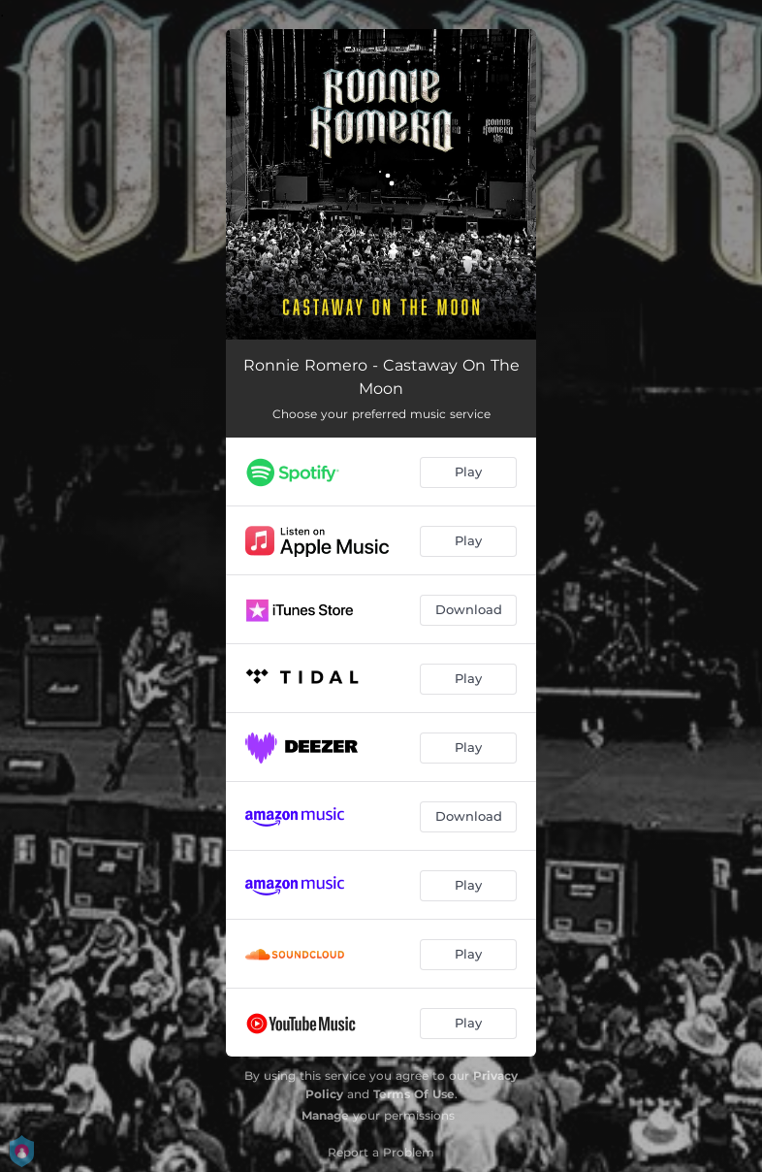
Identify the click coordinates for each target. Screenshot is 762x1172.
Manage (325, 1115)
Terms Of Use (414, 1094)
